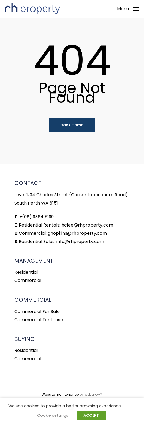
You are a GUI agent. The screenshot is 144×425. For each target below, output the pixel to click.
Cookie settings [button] (52, 415)
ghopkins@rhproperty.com (77, 233)
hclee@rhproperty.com (87, 225)
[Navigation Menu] (128, 8)
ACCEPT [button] (91, 415)
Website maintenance (60, 394)
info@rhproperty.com (80, 241)
